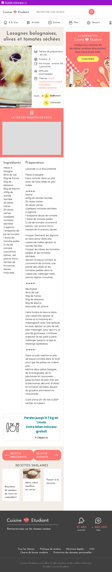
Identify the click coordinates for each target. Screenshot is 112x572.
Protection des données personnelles (72, 549)
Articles (33, 22)
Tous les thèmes (26, 546)
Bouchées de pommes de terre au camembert (11, 482)
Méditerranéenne (48, 87)
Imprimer (52, 96)
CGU (91, 546)
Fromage (56, 81)
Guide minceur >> (16, 2)
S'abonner (88, 59)
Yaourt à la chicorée (52, 478)
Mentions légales (75, 546)
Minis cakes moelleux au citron (31, 480)
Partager (52, 103)
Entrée (54, 22)
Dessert (93, 22)
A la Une (11, 22)
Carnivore (44, 81)
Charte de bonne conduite (34, 549)
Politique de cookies (50, 546)
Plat (73, 22)
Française (44, 84)
